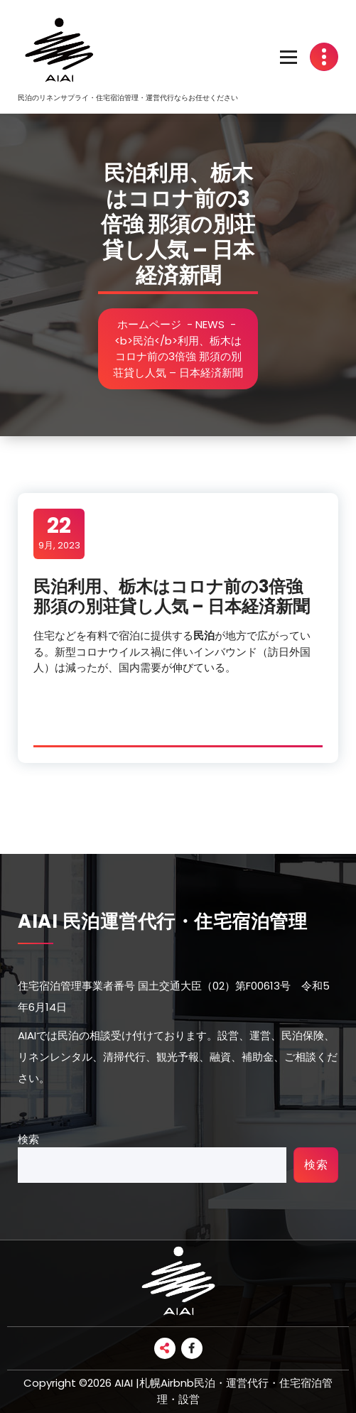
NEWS (210, 324)
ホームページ (149, 324)
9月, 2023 (59, 533)
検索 (28, 1139)
